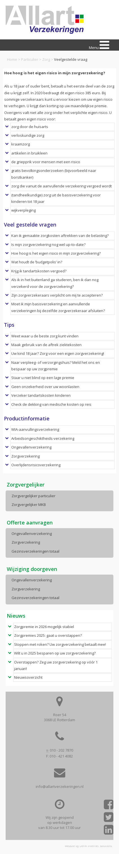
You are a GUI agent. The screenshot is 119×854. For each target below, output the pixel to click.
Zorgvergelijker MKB (29, 504)
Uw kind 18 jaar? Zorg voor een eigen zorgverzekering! (57, 353)
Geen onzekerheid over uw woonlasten (45, 386)
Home (12, 59)
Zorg (46, 59)
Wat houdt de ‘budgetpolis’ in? (36, 262)
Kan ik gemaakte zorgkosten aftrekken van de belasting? (60, 235)
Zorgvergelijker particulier (33, 495)
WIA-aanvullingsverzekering (35, 429)
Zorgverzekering (25, 456)
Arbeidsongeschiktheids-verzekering (42, 438)
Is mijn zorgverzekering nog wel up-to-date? (48, 244)
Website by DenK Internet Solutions (88, 846)
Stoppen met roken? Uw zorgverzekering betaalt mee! (60, 644)
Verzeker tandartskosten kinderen (41, 395)
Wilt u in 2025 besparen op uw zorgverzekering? (55, 653)
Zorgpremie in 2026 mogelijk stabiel (44, 626)
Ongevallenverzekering (31, 447)
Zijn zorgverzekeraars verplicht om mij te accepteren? (57, 295)
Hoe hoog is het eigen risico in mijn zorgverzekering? (56, 253)
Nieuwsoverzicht (28, 677)
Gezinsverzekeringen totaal (35, 551)
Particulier (29, 59)
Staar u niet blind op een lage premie (42, 377)
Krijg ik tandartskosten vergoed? (38, 271)
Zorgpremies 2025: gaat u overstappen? (48, 635)
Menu (99, 45)
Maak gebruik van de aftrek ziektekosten (46, 344)
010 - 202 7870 (61, 750)
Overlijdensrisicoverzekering (35, 464)
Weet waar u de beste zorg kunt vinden (44, 336)
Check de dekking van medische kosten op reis (51, 404)
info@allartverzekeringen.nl (60, 786)
